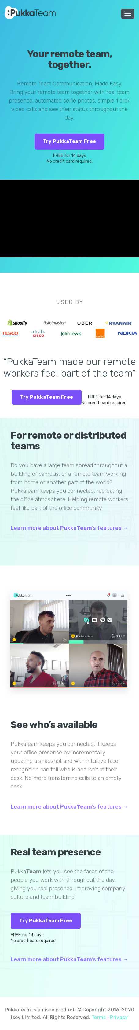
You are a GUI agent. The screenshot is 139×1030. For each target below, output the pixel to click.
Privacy (119, 1017)
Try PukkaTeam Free (69, 141)
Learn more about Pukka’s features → (69, 528)
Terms (99, 1017)
